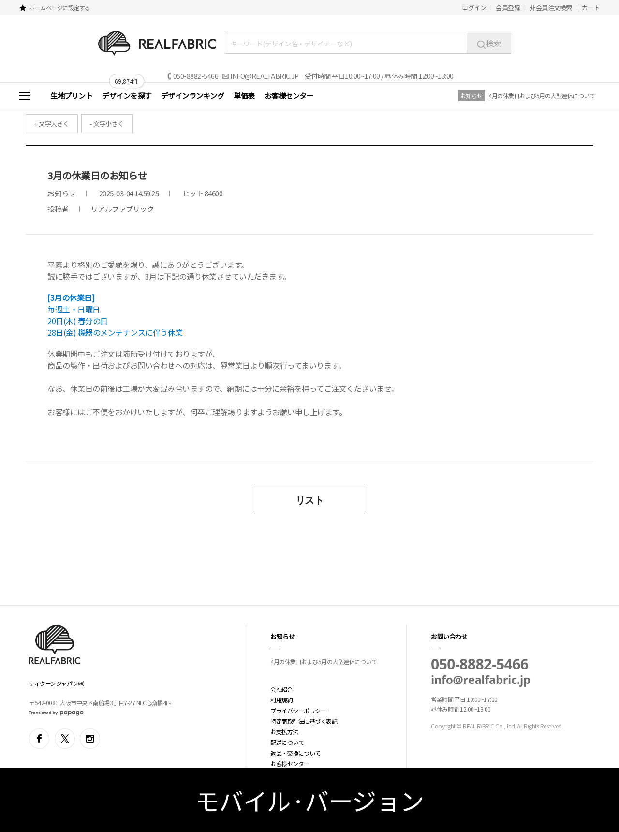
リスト (309, 499)
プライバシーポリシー (298, 710)
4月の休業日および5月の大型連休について (541, 95)
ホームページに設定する (59, 7)
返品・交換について (295, 753)
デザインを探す (126, 95)
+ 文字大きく (51, 123)
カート (591, 7)
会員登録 (508, 7)
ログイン (474, 7)
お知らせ (471, 95)
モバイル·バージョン (309, 800)
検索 (489, 43)
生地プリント (71, 95)
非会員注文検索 (551, 7)
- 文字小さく (107, 123)
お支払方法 (284, 732)
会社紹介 (281, 689)
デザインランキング (192, 95)
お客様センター (289, 95)
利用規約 (281, 700)
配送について (287, 742)
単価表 (244, 95)
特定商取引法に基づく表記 (303, 721)
